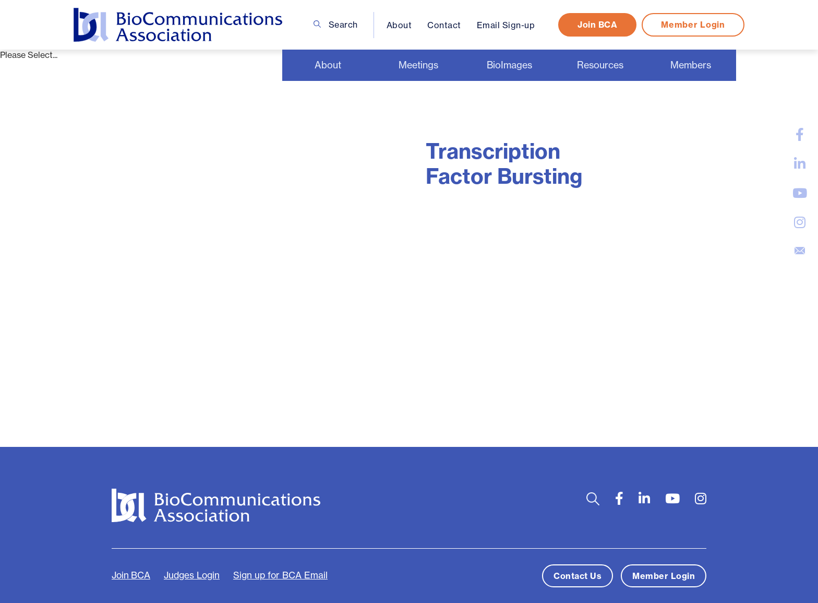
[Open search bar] (592, 498)
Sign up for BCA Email (280, 575)
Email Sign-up (506, 25)
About (399, 25)
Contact (444, 25)
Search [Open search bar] (336, 24)
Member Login (693, 24)
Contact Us (578, 576)
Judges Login (192, 575)
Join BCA (597, 24)
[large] (800, 134)
